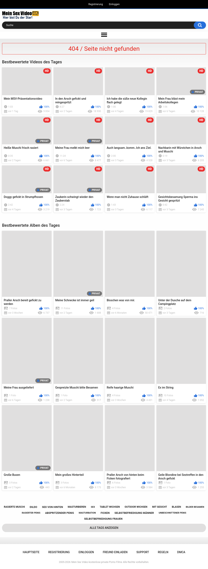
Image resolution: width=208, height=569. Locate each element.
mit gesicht (159, 506)
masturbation (87, 513)
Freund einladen (115, 552)
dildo (33, 507)
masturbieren (77, 506)
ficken (105, 512)
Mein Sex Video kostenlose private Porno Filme (96, 562)
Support (142, 552)
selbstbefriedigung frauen (103, 518)
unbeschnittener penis (172, 513)
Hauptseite (31, 552)
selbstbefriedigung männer (134, 512)
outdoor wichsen (136, 506)
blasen (176, 506)
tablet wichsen (110, 506)
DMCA (181, 552)
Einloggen (114, 4)
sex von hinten (52, 507)
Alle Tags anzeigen (104, 527)
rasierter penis (31, 513)
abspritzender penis (59, 512)
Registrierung (95, 4)
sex (93, 507)
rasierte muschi (14, 506)
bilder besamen (195, 507)
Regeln (163, 552)
